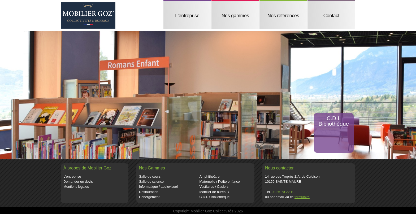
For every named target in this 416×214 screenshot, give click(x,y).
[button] (25, 95)
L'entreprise (187, 15)
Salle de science (151, 182)
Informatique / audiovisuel (158, 187)
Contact (331, 15)
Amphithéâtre (210, 176)
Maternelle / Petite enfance (220, 182)
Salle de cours (150, 176)
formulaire (302, 197)
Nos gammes (235, 15)
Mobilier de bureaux (214, 192)
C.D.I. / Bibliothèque (215, 197)
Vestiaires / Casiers (214, 187)
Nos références (283, 15)
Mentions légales (76, 187)
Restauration (148, 192)
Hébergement (149, 197)
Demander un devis (78, 182)
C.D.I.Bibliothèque (334, 121)
